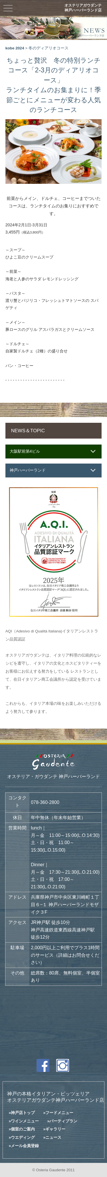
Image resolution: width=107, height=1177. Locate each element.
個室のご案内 (23, 1129)
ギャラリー (55, 1129)
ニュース (53, 1137)
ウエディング (23, 1137)
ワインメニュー (25, 1121)
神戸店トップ (23, 1112)
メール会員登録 (25, 1145)
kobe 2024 (14, 48)
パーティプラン (63, 1121)
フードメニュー (59, 1112)
